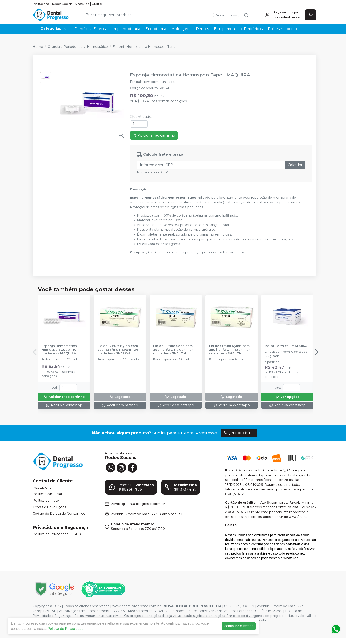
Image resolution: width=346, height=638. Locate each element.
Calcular (295, 165)
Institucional (41, 4)
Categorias (51, 28)
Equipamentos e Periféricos (238, 29)
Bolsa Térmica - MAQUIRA (286, 346)
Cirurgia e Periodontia (65, 47)
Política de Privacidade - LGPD (57, 534)
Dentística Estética (91, 29)
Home (38, 47)
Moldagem (181, 29)
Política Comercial (47, 494)
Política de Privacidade (65, 629)
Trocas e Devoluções (49, 507)
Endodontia (155, 29)
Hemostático (97, 47)
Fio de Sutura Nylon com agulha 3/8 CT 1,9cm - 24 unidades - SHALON (117, 350)
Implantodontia (126, 29)
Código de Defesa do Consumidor (60, 514)
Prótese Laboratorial (286, 29)
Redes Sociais (62, 4)
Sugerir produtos (239, 433)
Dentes (202, 29)
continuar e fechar (238, 626)
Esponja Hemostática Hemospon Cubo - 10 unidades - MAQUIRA (59, 350)
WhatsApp (81, 4)
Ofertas (97, 4)
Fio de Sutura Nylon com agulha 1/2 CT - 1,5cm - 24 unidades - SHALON (230, 350)
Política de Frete (46, 501)
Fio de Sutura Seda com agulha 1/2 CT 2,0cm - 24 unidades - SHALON (173, 350)
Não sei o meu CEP (152, 172)
